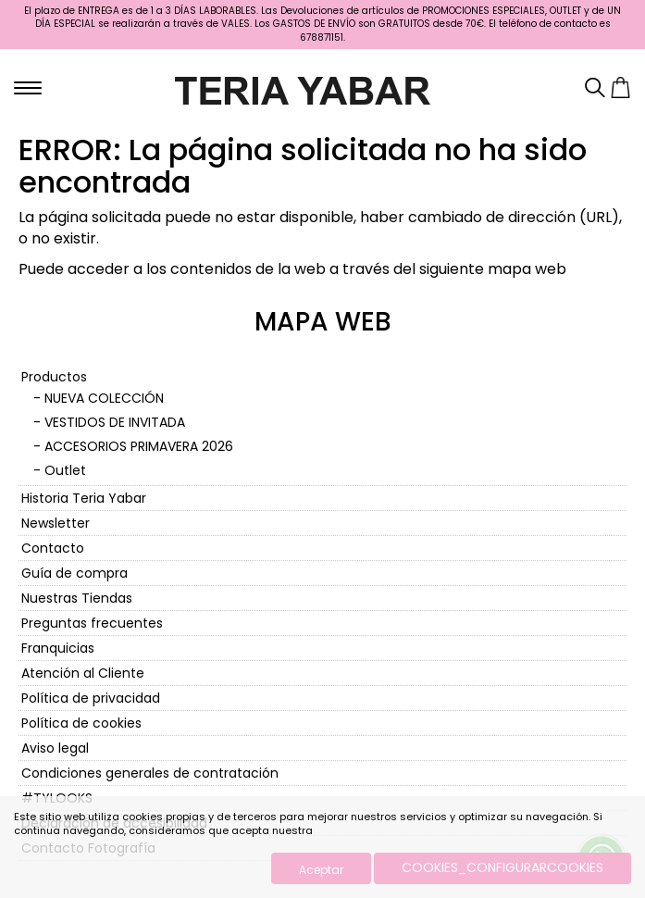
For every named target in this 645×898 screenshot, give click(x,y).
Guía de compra (74, 573)
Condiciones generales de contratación (150, 773)
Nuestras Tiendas (76, 598)
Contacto (52, 548)
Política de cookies (81, 723)
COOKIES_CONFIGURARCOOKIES (502, 867)
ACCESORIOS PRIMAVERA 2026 (138, 446)
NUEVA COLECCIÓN (104, 398)
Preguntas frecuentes (92, 623)
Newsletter (55, 523)
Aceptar (321, 870)
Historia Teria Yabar (83, 498)
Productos (54, 377)
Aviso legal (55, 748)
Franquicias (57, 648)
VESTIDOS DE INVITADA (114, 422)
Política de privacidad (90, 698)
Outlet (65, 470)
